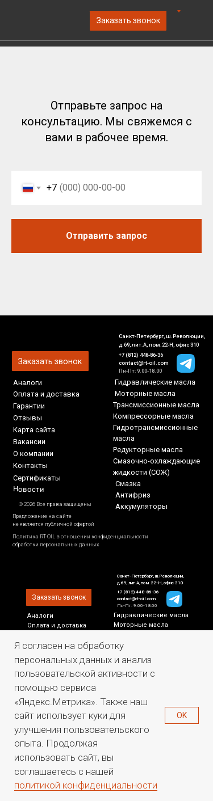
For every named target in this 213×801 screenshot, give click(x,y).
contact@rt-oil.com (144, 363)
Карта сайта (34, 429)
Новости (28, 489)
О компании (33, 453)
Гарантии (29, 406)
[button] (128, 21)
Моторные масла (145, 393)
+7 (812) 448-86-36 (141, 355)
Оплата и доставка (46, 394)
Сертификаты (37, 478)
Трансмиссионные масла (156, 405)
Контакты (30, 465)
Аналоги (27, 382)
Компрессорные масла (153, 416)
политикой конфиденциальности (85, 785)
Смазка (128, 483)
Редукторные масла (148, 449)
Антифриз (133, 495)
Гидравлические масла (155, 382)
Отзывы (27, 418)
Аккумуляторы (141, 506)
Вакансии (29, 441)
